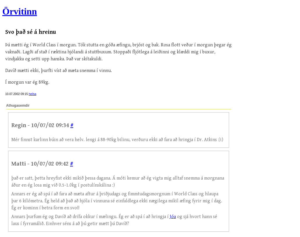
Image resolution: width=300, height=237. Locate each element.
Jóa (173, 217)
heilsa (32, 94)
